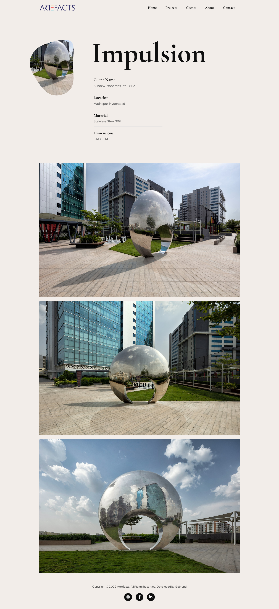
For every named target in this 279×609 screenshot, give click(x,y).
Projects (171, 8)
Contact (229, 8)
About (209, 8)
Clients (191, 8)
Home (152, 8)
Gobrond (181, 587)
